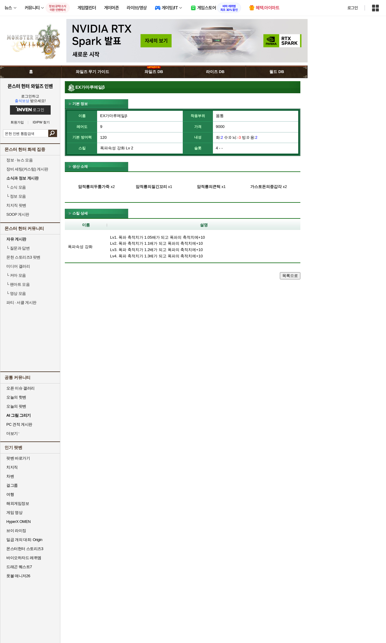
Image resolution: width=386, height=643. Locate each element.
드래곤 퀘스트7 (19, 567)
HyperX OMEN (18, 522)
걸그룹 (12, 485)
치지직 (12, 467)
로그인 (352, 7)
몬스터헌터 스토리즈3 (24, 549)
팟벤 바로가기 (18, 458)
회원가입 (17, 122)
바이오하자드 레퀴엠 (23, 558)
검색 (52, 133)
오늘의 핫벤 (16, 397)
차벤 (10, 476)
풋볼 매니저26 (18, 576)
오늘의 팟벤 (16, 406)
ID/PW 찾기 (41, 122)
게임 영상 (14, 512)
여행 (10, 494)
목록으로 (290, 275)
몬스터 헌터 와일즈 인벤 (30, 86)
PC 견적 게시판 (19, 424)
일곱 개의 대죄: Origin (24, 540)
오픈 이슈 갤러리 (20, 388)
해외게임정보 (17, 503)
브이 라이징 (16, 531)
